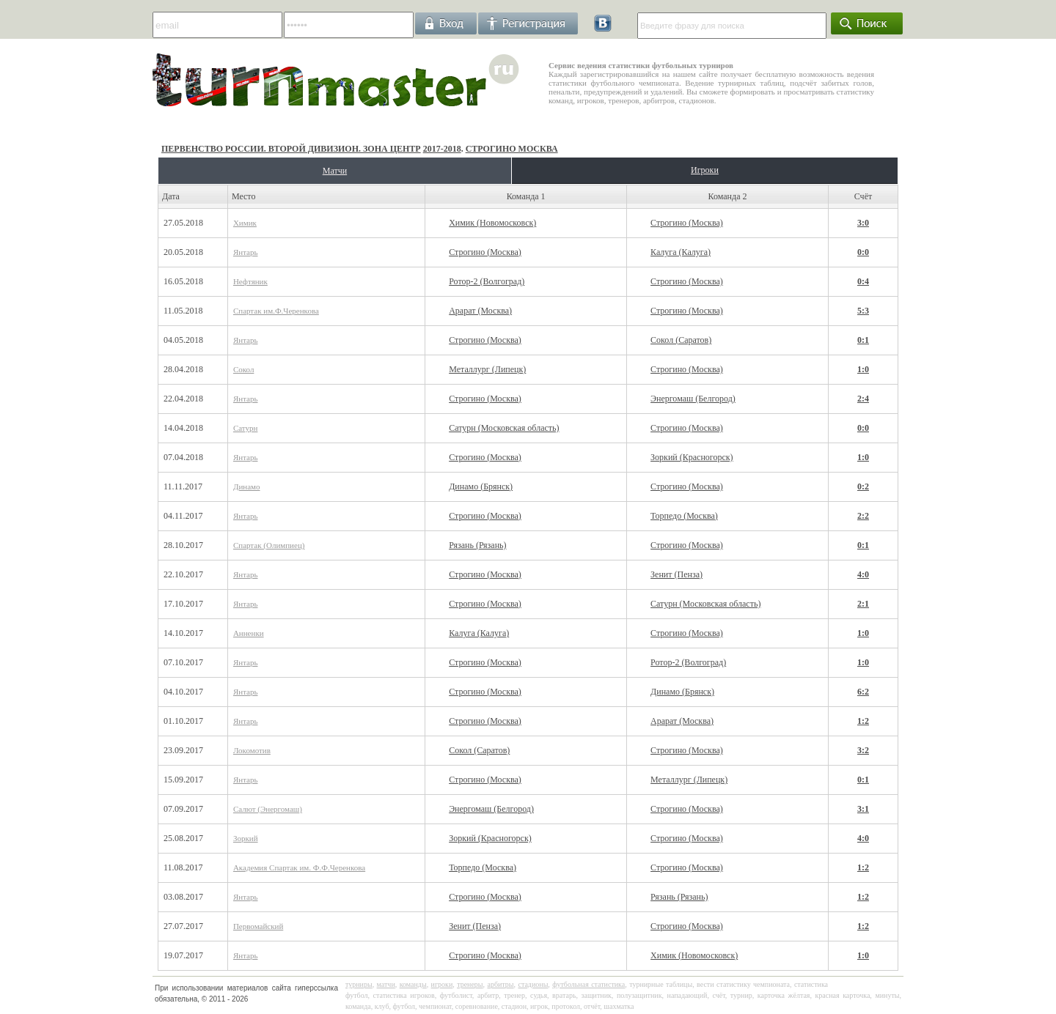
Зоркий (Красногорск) (691, 457)
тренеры (470, 984)
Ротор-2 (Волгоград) (486, 281)
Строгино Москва (512, 149)
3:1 (863, 809)
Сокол (243, 369)
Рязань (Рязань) (477, 545)
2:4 (863, 398)
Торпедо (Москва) (684, 516)
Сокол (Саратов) (680, 340)
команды (413, 984)
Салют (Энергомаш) (267, 808)
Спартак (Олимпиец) (269, 545)
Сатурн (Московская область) (504, 428)
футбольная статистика (588, 984)
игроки (442, 984)
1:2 (863, 721)
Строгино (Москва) (686, 223)
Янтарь (245, 252)
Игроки (705, 170)
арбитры (500, 984)
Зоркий (245, 838)
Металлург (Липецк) (487, 369)
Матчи (335, 171)
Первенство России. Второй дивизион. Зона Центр (291, 149)
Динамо (246, 486)
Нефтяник (250, 281)
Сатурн (245, 427)
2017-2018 (442, 149)
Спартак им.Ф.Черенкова (276, 310)
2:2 (863, 516)
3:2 (863, 750)
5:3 (863, 311)
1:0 (863, 369)
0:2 (863, 486)
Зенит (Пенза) (676, 574)
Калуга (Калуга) (680, 252)
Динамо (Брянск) (481, 486)
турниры (359, 984)
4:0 (863, 574)
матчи (386, 984)
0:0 (863, 252)
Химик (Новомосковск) (492, 223)
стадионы (533, 984)
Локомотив (252, 750)
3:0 (863, 223)
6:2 (863, 692)
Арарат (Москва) (480, 311)
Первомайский (258, 926)
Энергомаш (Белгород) (693, 398)
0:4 (863, 281)
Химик (245, 222)
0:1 (863, 340)
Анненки (248, 633)
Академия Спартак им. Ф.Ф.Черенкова (299, 867)
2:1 (863, 604)
